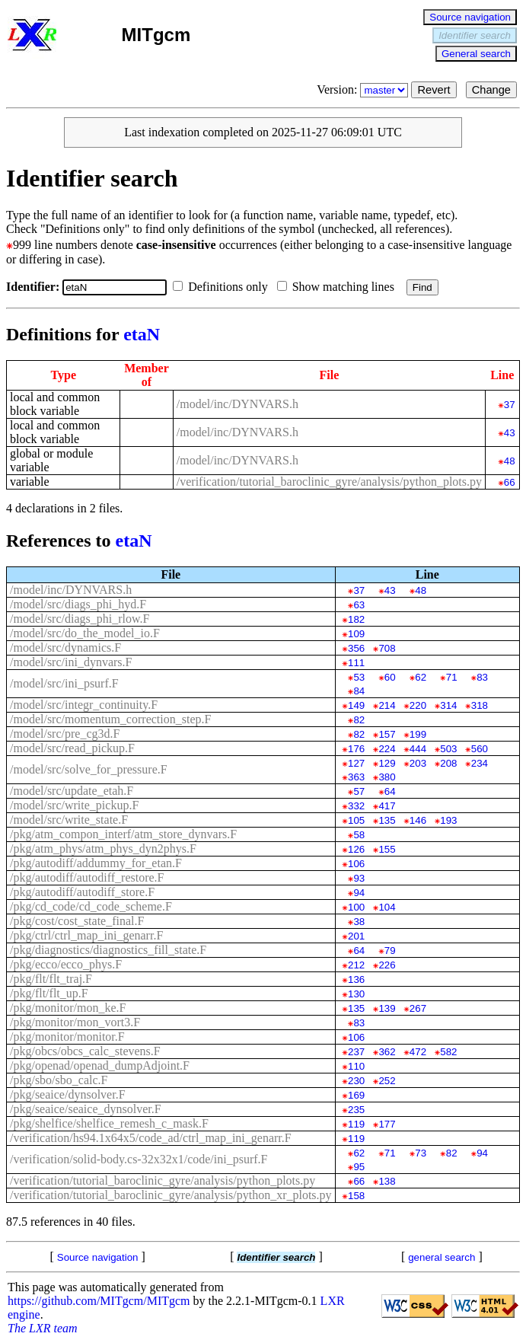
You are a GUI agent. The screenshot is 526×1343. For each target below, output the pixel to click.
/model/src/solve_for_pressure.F (88, 769)
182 (356, 619)
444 (418, 748)
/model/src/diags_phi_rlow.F (79, 618)
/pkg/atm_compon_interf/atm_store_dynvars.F (123, 834)
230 (356, 1080)
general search (441, 1257)
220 (418, 705)
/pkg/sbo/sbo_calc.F (58, 1079)
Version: (364, 89)
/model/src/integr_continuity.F (84, 704)
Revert (433, 90)
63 (359, 605)
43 (509, 433)
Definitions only (223, 286)
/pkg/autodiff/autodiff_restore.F (87, 877)
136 (356, 979)
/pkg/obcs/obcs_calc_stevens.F (85, 1051)
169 (356, 1095)
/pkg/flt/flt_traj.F (51, 978)
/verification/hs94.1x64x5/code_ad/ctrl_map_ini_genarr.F (151, 1137)
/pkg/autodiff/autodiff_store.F (82, 891)
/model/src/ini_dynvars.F (71, 662)
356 (356, 648)
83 (482, 677)
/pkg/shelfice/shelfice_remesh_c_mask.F (109, 1123)
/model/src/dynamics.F (65, 647)
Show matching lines (338, 286)
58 (359, 835)
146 (418, 820)
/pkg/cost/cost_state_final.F (77, 920)
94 (359, 892)
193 (448, 820)
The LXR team (43, 1328)
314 (448, 705)
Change (491, 90)
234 (479, 763)
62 (420, 677)
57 (359, 791)
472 (418, 1051)
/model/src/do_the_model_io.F (85, 633)
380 (386, 777)
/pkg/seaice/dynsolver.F (68, 1094)
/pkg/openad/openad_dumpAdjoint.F (100, 1065)
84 (359, 691)
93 (359, 878)
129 (386, 763)
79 (390, 950)
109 (356, 634)
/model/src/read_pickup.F (72, 748)
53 (359, 677)
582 (448, 1051)
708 (386, 648)
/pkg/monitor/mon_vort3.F (75, 1022)
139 (386, 1008)
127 (356, 763)
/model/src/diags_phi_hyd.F (78, 604)
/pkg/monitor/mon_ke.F (68, 1007)
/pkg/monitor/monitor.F (67, 1036)
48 (509, 461)
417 (386, 806)
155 (386, 849)
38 (359, 921)
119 (356, 1124)
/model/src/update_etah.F (71, 790)
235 (356, 1109)
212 (356, 965)
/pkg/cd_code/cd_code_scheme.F (91, 906)
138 (386, 1181)
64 (390, 791)
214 (386, 705)
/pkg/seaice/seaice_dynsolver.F (85, 1108)
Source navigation (470, 17)
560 (479, 748)
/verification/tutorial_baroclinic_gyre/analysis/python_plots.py (329, 481)
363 (356, 777)
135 (386, 820)
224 (386, 748)
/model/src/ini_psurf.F (64, 683)
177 (386, 1124)
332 (356, 806)
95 (359, 1166)
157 (386, 734)
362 (386, 1051)
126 (356, 849)
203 (418, 763)
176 (356, 748)
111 (356, 662)
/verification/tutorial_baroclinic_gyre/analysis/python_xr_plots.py (171, 1194)
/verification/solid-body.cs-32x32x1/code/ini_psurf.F (138, 1159)
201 (356, 936)
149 (356, 705)
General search (476, 53)
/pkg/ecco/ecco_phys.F (66, 964)
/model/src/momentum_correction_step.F (110, 719)
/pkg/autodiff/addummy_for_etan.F (96, 863)
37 (509, 404)
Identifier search (474, 35)
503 (448, 748)
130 (356, 994)
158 (356, 1195)
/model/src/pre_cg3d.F (65, 733)
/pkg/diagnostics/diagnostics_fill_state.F (108, 949)
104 (386, 907)
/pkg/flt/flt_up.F (49, 993)
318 (479, 705)
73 (420, 1153)
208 (448, 763)
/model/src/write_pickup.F (74, 805)
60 (390, 677)
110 (356, 1066)
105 (356, 820)
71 (451, 677)
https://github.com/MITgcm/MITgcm (99, 1300)
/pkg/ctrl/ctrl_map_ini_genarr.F (86, 935)
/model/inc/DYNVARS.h (237, 403)
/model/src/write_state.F (69, 819)
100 (356, 907)
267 (418, 1008)
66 (509, 482)
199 (418, 734)
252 (386, 1080)
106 (356, 863)
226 (386, 965)
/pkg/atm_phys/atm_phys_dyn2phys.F (103, 848)
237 (356, 1051)
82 (359, 720)
